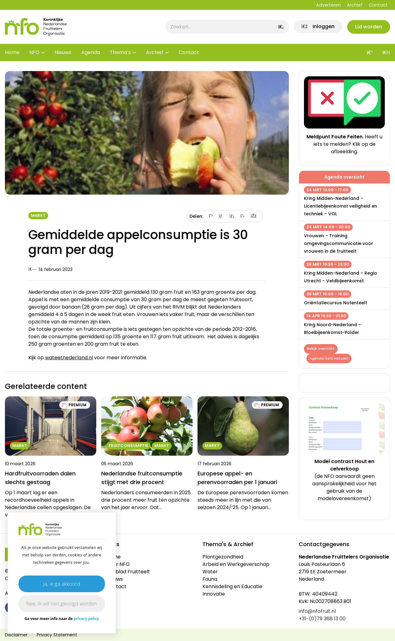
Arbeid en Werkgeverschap (235, 564)
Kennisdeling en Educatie (232, 586)
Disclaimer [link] (16, 635)
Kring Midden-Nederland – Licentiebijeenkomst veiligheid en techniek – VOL (340, 206)
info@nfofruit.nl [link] (317, 611)
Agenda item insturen (329, 358)
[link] (317, 27)
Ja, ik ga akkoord (61, 583)
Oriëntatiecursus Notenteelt (335, 303)
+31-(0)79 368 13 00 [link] (322, 618)
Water (210, 571)
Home (12, 52)
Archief (355, 5)
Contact (378, 5)
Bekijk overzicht (321, 348)
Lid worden (368, 26)
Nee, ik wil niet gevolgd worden (61, 603)
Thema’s (120, 52)
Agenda (90, 52)
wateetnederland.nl (69, 357)
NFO (34, 52)
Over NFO (118, 564)
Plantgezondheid (222, 556)
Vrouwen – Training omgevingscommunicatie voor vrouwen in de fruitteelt (338, 243)
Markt (38, 215)
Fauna (209, 579)
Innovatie (213, 593)
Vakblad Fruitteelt (128, 571)
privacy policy (86, 618)
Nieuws (63, 52)
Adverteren (328, 5)
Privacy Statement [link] (57, 635)
